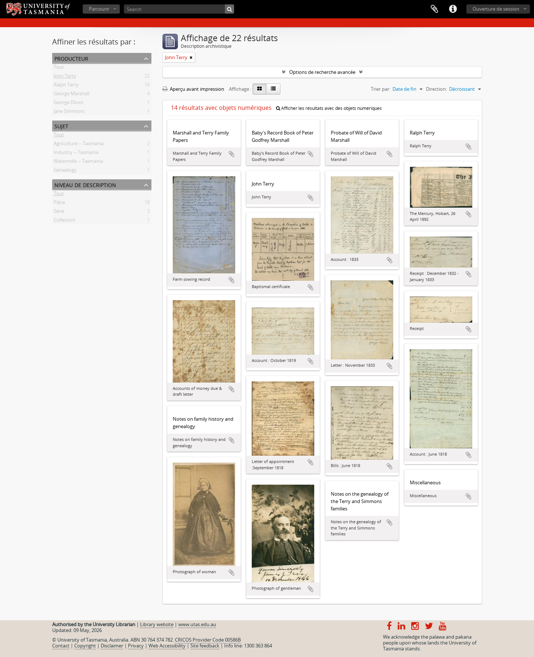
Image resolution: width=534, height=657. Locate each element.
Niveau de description (85, 184)
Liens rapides (453, 9)
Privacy (136, 645)
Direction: (436, 89)
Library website (156, 624)
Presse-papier (434, 9)
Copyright (85, 645)
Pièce (59, 203)
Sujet (61, 125)
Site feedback (204, 645)
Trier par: (380, 89)
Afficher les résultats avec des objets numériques (329, 108)
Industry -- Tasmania (76, 153)
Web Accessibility (167, 645)
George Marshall (71, 94)
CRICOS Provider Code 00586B (208, 639)
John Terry (65, 77)
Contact (60, 645)
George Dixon (68, 103)
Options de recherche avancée (322, 72)
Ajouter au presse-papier (231, 154)
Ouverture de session (496, 9)
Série (59, 212)
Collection (64, 221)
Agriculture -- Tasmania (79, 144)
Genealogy (65, 171)
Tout (59, 68)
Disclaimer (112, 645)
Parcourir (99, 9)
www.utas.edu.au (197, 624)
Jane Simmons (69, 112)
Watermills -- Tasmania (78, 162)
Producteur (71, 58)
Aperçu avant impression (193, 89)
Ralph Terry (66, 86)
